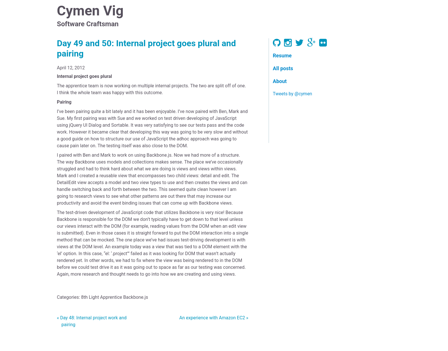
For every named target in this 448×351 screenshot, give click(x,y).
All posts (283, 68)
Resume (282, 55)
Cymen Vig (90, 11)
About (280, 81)
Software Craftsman (88, 24)
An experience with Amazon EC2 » (213, 317)
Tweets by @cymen (292, 93)
